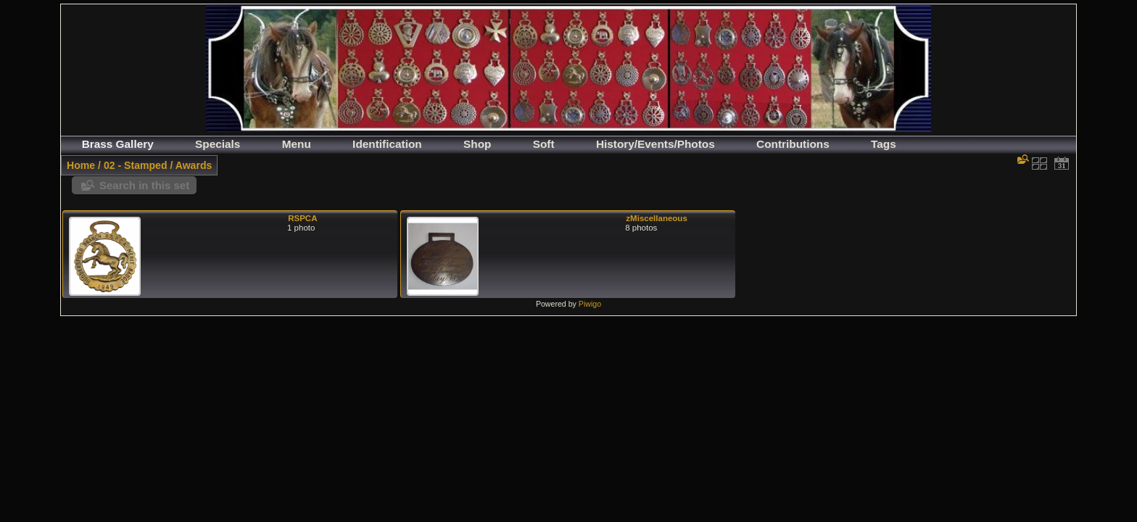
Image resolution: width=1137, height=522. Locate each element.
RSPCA (302, 218)
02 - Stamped (136, 165)
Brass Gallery (118, 144)
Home (81, 165)
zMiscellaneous (656, 218)
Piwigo (590, 303)
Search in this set (144, 185)
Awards (193, 165)
